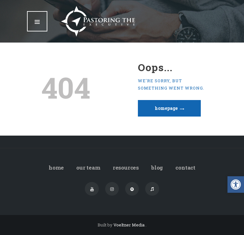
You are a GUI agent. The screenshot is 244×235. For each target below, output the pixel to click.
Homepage (166, 108)
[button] (235, 184)
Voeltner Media (129, 225)
